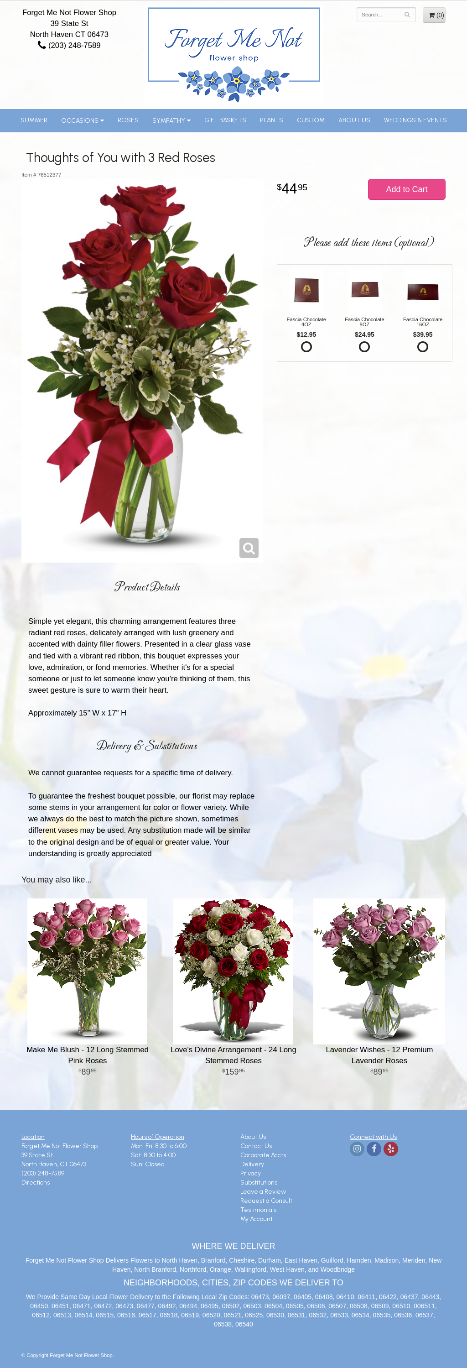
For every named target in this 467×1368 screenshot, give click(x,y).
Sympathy (168, 121)
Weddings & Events (415, 120)
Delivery (252, 1164)
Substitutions (258, 1182)
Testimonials (258, 1210)
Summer (34, 120)
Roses (128, 120)
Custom (311, 120)
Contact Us (256, 1146)
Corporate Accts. (263, 1155)
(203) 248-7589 (69, 45)
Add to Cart (406, 189)
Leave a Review (263, 1192)
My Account (256, 1219)
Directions (35, 1182)
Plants (271, 120)
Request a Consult (266, 1201)
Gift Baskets (225, 120)
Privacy (250, 1173)
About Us (354, 120)
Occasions (80, 121)
